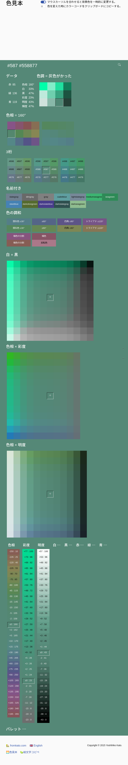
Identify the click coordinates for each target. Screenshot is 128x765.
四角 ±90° (69, 221)
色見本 (11, 752)
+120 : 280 (13, 686)
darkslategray (62, 204)
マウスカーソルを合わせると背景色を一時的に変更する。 (82, 2)
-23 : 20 (43, 691)
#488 (64, 169)
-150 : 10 (13, 551)
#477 (72, 177)
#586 (54, 169)
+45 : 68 (28, 596)
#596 (54, 161)
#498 (64, 161)
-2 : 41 (43, 658)
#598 (38, 161)
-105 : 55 (13, 568)
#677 (19, 177)
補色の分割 (18, 236)
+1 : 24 (28, 674)
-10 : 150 (13, 607)
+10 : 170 (13, 641)
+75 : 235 (13, 669)
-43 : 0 (43, 719)
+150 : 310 (13, 697)
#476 (80, 177)
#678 (11, 177)
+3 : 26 (28, 663)
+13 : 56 (43, 613)
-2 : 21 (28, 686)
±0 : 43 (43, 652)
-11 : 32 (43, 674)
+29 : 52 (28, 618)
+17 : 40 (28, 641)
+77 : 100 (28, 551)
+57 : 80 (28, 579)
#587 (46, 169)
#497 (72, 161)
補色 (44, 236)
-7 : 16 (28, 697)
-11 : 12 (28, 703)
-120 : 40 (13, 562)
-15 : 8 (28, 708)
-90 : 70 (13, 573)
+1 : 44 (43, 646)
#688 (11, 169)
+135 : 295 (13, 691)
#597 (46, 161)
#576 (54, 177)
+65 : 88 (28, 568)
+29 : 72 (43, 590)
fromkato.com (16, 745)
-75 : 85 (13, 579)
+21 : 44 (28, 635)
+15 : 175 (13, 646)
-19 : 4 (28, 714)
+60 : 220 (13, 663)
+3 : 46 (43, 635)
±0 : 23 (28, 680)
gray (46, 197)
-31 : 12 (43, 703)
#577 (46, 177)
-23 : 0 (28, 719)
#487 (72, 169)
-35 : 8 (43, 708)
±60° (44, 221)
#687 (19, 169)
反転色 (44, 242)
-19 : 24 (43, 686)
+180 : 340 (13, 708)
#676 (27, 177)
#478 (64, 177)
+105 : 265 (13, 680)
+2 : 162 (14, 630)
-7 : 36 (43, 669)
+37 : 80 (43, 579)
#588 (38, 169)
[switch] (43, 2)
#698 (11, 161)
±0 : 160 (14, 624)
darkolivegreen (30, 204)
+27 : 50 (28, 624)
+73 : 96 (28, 557)
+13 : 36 (28, 646)
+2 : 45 (43, 641)
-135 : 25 (13, 557)
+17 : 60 (43, 607)
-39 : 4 (43, 714)
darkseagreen (78, 204)
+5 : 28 (28, 658)
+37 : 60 (28, 607)
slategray (14, 197)
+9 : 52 (43, 618)
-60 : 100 (13, 585)
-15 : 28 (43, 680)
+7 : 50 (43, 624)
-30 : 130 (13, 596)
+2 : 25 (28, 669)
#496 (80, 161)
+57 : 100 (43, 551)
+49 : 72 (28, 590)
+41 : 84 (43, 573)
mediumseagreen (94, 197)
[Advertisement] (64, 35)
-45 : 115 (13, 590)
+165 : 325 (13, 703)
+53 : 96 (43, 557)
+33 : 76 (43, 585)
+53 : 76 (28, 585)
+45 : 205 (13, 658)
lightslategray (78, 197)
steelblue (14, 204)
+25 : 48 (28, 630)
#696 (27, 161)
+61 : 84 (28, 573)
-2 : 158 (13, 618)
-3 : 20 (28, 691)
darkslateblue (45, 204)
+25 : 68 (43, 596)
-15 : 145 (13, 602)
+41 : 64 (28, 602)
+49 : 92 (43, 562)
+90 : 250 (13, 674)
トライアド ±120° (94, 221)
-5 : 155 (13, 613)
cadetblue (62, 197)
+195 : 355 (13, 714)
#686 (27, 169)
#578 (38, 177)
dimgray (30, 197)
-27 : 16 (43, 697)
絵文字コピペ (29, 752)
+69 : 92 (28, 562)
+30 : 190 (13, 652)
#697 (19, 161)
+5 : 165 (14, 635)
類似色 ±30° (18, 221)
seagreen (110, 197)
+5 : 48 (43, 630)
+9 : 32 (28, 652)
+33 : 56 (28, 613)
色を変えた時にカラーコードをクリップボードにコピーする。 (84, 6)
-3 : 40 (43, 663)
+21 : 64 (43, 602)
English (36, 745)
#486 (80, 169)
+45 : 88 (43, 568)
